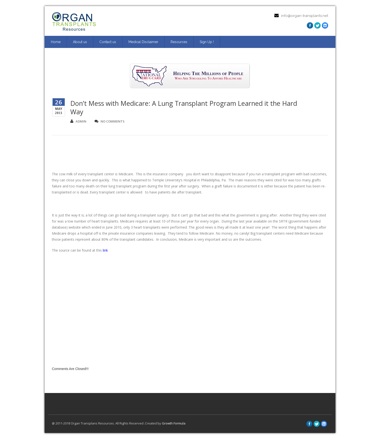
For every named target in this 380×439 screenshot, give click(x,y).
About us (80, 42)
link (105, 250)
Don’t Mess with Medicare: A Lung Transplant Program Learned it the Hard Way (183, 107)
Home (56, 42)
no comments (110, 121)
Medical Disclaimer (143, 42)
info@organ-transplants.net (304, 16)
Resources (179, 42)
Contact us (107, 42)
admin (78, 121)
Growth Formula (173, 423)
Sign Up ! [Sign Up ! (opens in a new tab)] (207, 42)
